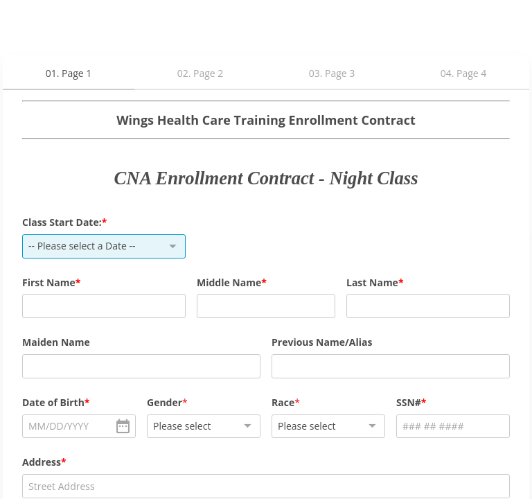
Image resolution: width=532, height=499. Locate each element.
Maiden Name (56, 342)
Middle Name (229, 282)
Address (41, 462)
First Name (49, 282)
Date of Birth (53, 402)
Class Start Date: (62, 222)
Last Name (372, 282)
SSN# (408, 402)
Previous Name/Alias (322, 342)
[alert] (79, 426)
